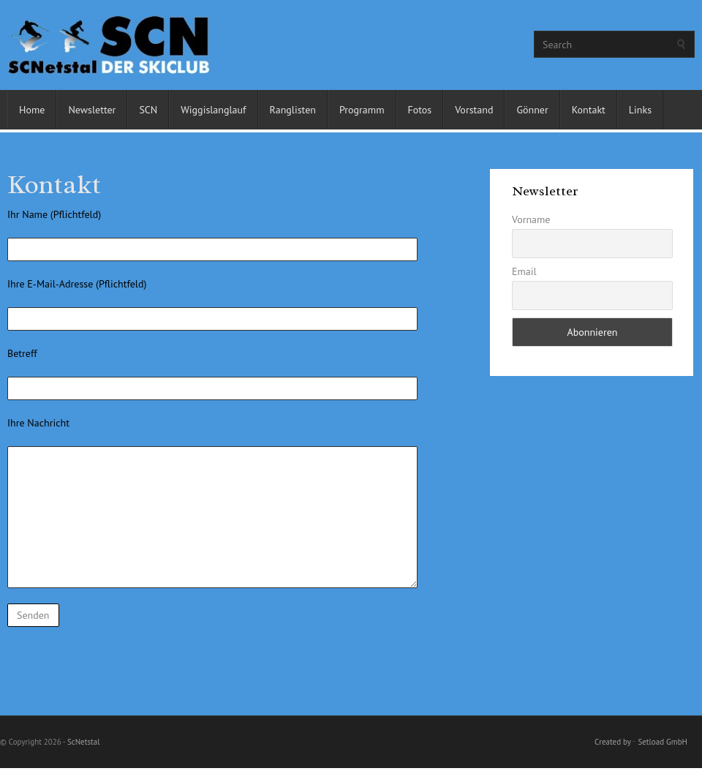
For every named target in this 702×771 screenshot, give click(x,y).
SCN (148, 109)
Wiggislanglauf (213, 109)
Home (32, 109)
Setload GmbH (662, 742)
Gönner (532, 109)
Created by (612, 742)
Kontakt (588, 109)
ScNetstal (83, 742)
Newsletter (92, 109)
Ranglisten (293, 109)
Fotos (420, 109)
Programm (362, 109)
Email (524, 271)
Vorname (531, 219)
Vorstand (474, 109)
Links (640, 109)
